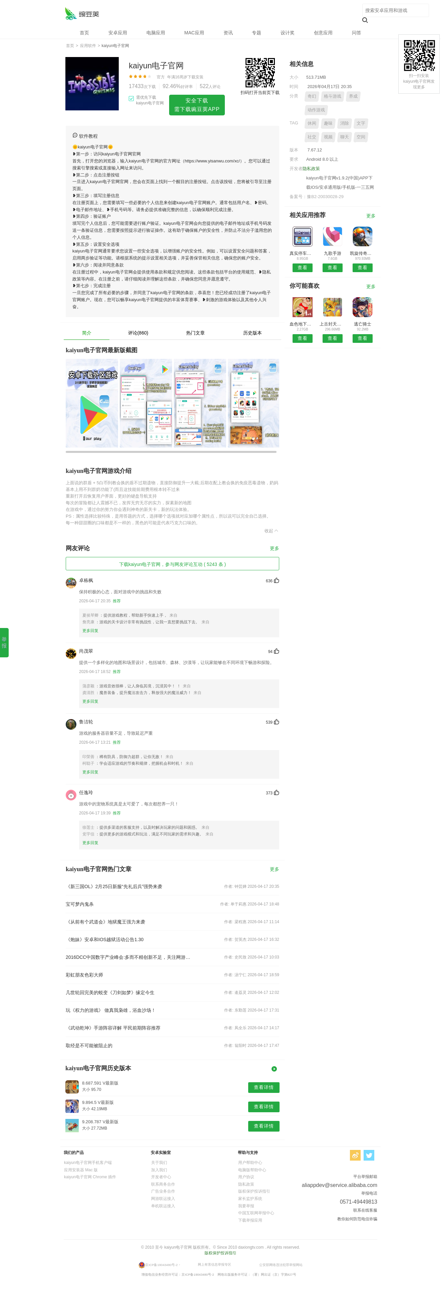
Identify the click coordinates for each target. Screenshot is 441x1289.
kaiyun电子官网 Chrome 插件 (90, 1177)
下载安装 (195, 77)
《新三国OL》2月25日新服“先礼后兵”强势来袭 (114, 886)
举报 (4, 642)
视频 (328, 136)
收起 (272, 531)
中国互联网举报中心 (256, 1213)
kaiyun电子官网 (82, 13)
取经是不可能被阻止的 (89, 1045)
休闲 (312, 123)
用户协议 (246, 1177)
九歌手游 (332, 253)
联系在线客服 (365, 1210)
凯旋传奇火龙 (363, 253)
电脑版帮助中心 (252, 1170)
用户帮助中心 (250, 1162)
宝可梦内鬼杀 (80, 904)
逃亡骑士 (362, 324)
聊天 (344, 136)
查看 (303, 267)
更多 (274, 548)
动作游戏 (316, 109)
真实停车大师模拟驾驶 (302, 253)
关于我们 (159, 1162)
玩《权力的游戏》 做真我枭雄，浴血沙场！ (111, 1010)
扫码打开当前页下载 (260, 92)
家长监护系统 (250, 1198)
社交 (312, 136)
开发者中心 (161, 1177)
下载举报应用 (250, 1220)
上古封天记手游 (332, 324)
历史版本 (252, 333)
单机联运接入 (163, 1206)
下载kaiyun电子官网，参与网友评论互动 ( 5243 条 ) (172, 564)
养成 (353, 96)
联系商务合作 (163, 1184)
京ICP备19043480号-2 (161, 1265)
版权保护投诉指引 (254, 1191)
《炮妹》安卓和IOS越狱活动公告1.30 (104, 939)
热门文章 (195, 333)
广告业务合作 (163, 1191)
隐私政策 (311, 168)
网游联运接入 (163, 1198)
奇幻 (312, 96)
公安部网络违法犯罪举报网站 (281, 1265)
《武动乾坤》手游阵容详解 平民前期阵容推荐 (113, 1028)
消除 (344, 123)
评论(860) (138, 333)
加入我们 (159, 1170)
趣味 (328, 123)
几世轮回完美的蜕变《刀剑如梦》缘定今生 (110, 992)
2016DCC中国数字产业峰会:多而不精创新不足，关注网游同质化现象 (130, 957)
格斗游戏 (332, 96)
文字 (361, 123)
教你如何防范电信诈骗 (357, 1219)
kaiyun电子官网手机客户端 (88, 1162)
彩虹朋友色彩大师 (84, 975)
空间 (361, 136)
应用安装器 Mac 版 (81, 1170)
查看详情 (264, 1087)
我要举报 (246, 1206)
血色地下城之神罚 (302, 324)
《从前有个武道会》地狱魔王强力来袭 (105, 921)
